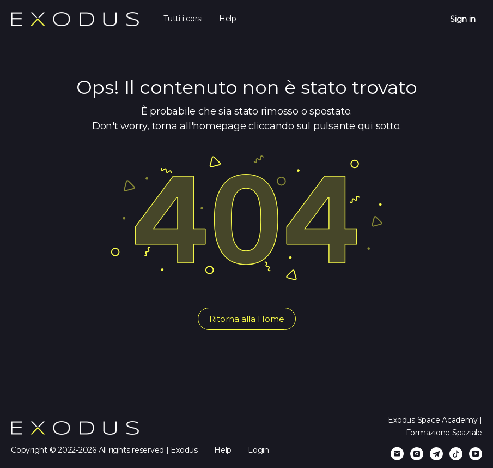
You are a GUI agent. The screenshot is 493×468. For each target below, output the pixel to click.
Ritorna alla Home (246, 319)
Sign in (463, 19)
